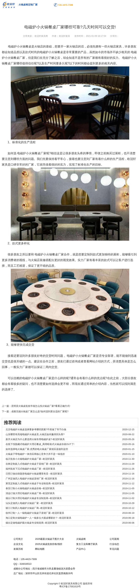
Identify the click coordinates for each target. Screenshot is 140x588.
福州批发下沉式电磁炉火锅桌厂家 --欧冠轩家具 (30, 468)
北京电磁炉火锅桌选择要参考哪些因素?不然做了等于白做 (36, 429)
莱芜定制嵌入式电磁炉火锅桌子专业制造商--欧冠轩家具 (35, 483)
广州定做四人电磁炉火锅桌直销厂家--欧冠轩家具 (31, 478)
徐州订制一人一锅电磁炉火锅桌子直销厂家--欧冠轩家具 (35, 513)
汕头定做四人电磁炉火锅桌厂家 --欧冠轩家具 (29, 503)
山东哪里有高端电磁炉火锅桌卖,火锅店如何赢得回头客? (35, 434)
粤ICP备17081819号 (70, 586)
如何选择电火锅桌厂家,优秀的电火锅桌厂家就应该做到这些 (37, 449)
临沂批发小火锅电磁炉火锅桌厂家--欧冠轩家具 (30, 459)
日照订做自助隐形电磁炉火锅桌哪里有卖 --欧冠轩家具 (34, 473)
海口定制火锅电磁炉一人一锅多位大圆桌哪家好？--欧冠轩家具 (38, 518)
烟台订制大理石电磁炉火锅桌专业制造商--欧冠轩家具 (34, 498)
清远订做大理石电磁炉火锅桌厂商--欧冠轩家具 (30, 493)
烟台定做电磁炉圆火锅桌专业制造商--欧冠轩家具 (31, 522)
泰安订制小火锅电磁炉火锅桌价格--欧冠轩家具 (30, 488)
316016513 (25, 564)
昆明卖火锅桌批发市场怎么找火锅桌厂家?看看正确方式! (40, 406)
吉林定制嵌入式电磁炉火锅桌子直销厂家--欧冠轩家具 (34, 463)
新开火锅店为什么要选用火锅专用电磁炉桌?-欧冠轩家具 (35, 439)
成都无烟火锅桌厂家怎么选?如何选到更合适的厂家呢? (39, 411)
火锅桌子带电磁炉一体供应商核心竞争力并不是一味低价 (35, 454)
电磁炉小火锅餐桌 (19, 46)
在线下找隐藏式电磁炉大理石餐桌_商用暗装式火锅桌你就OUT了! (40, 444)
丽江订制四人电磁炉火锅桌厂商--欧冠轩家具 (29, 508)
